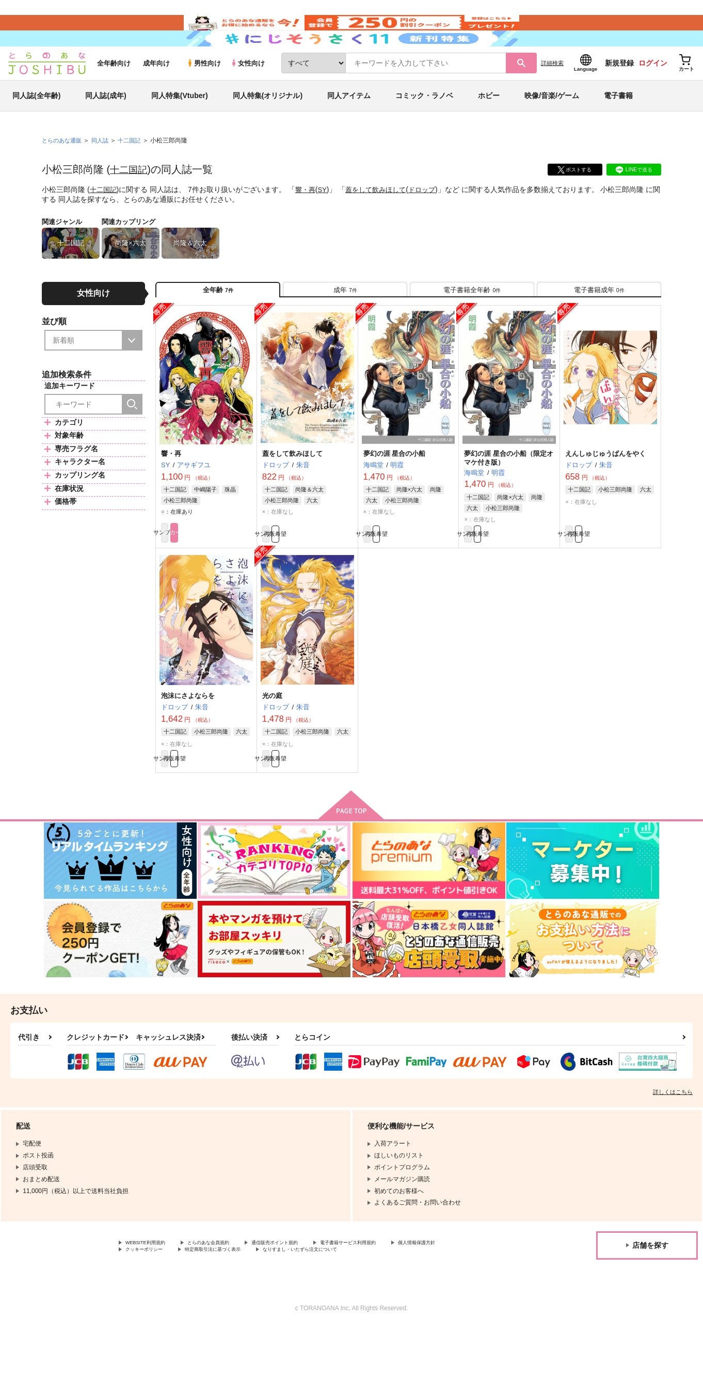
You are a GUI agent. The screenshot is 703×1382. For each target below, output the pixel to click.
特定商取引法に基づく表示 (306, 1303)
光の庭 (272, 741)
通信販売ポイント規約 (309, 1294)
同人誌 (104, 170)
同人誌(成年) (105, 126)
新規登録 (619, 93)
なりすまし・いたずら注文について (415, 1303)
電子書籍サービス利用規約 (399, 1294)
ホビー (489, 126)
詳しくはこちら (673, 1143)
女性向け (247, 94)
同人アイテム (349, 126)
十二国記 (130, 199)
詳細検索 (552, 93)
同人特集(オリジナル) (267, 126)
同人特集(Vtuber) (179, 126)
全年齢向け (114, 94)
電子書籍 (618, 126)
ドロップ (431, 220)
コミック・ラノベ (424, 126)
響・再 (308, 220)
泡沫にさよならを (188, 741)
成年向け (156, 94)
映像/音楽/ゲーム (551, 126)
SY (326, 220)
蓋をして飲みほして (382, 220)
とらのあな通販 (63, 170)
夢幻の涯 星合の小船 (394, 493)
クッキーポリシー (222, 1303)
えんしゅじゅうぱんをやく (605, 493)
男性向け (203, 94)
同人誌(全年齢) (36, 126)
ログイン (652, 93)
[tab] (345, 324)
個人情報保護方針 (150, 1303)
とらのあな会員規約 (228, 1294)
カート (229, 576)
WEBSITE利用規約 (151, 1294)
